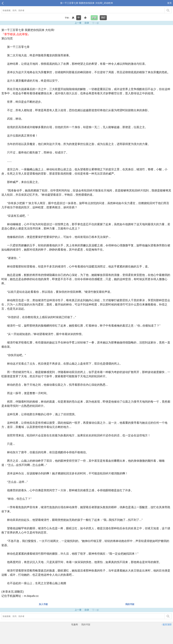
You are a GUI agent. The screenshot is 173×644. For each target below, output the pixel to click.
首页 (169, 3)
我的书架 (129, 604)
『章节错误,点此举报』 (15, 34)
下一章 (95, 23)
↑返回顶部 (166, 624)
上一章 (78, 23)
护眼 (94, 17)
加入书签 (43, 604)
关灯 (103, 17)
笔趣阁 (74, 624)
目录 (87, 23)
